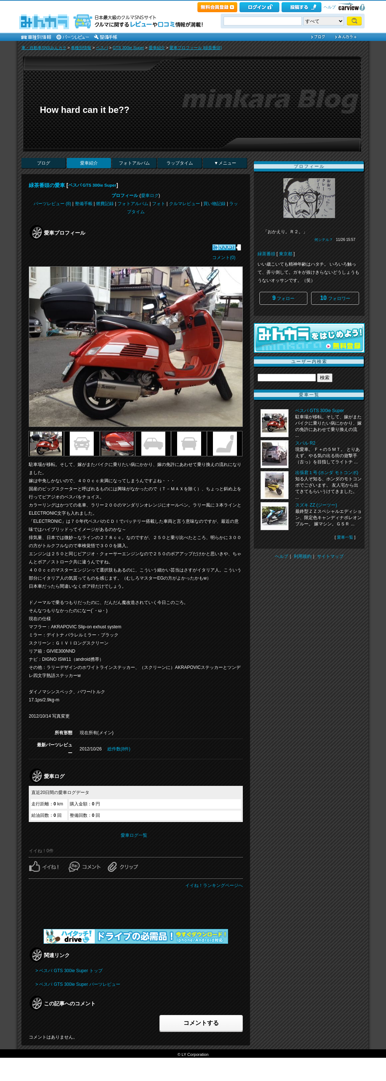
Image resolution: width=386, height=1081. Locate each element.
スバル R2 (305, 443)
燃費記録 (105, 203)
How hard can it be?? (85, 110)
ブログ (43, 163)
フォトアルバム (134, 163)
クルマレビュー (184, 203)
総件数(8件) (119, 749)
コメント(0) (223, 257)
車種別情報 (81, 47)
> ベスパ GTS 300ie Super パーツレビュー (77, 984)
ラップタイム (179, 163)
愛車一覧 (345, 537)
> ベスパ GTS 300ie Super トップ (69, 970)
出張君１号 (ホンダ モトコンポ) (326, 472)
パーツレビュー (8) (52, 203)
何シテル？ (323, 240)
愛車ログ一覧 (134, 835)
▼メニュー (225, 163)
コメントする (201, 1023)
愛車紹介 (157, 47)
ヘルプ (330, 7)
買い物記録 (214, 203)
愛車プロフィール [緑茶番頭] (195, 47)
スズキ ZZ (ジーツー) (316, 505)
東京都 (285, 253)
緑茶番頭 (266, 253)
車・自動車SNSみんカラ (43, 47)
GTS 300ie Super (128, 47)
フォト (158, 203)
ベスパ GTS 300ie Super (92, 185)
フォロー (283, 298)
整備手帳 (84, 203)
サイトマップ (330, 556)
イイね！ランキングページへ (214, 885)
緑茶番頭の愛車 (47, 185)
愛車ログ (150, 195)
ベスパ (102, 47)
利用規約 (302, 556)
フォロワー (335, 298)
